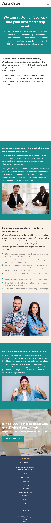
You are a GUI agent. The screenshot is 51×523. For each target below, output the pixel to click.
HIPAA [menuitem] (25, 517)
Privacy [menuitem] (25, 510)
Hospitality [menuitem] (25, 476)
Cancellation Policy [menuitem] (25, 515)
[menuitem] (22, 468)
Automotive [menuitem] (25, 487)
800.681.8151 (25, 453)
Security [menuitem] (25, 513)
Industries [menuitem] (25, 472)
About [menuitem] (25, 494)
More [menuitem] (25, 490)
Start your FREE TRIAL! (13, 430)
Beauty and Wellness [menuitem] (25, 483)
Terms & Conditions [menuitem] (25, 519)
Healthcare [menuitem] (25, 480)
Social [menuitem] (25, 464)
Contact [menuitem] (25, 498)
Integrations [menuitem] (25, 501)
